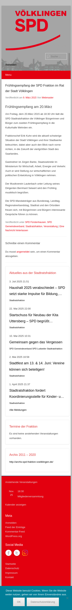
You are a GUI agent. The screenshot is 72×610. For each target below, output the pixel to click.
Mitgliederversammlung (30, 496)
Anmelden (11, 64)
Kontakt (9, 577)
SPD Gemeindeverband (20, 349)
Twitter (17, 553)
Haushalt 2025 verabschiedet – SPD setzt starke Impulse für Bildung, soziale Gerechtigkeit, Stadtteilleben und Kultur (37, 291)
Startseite (10, 563)
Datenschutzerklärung (43, 601)
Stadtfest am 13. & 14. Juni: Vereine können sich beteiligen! (37, 366)
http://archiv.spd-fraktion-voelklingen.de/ (31, 461)
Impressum (11, 572)
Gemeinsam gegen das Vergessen (35, 342)
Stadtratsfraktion (34, 226)
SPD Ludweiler (39, 349)
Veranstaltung (51, 226)
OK (19, 601)
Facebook (8, 553)
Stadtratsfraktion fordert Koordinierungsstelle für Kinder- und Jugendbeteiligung (37, 394)
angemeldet (23, 251)
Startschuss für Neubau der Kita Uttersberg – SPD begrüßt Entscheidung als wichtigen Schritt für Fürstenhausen (35, 318)
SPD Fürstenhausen (35, 222)
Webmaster (47, 97)
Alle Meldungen (18, 409)
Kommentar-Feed (15, 531)
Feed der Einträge (15, 527)
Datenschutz (12, 568)
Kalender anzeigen (15, 504)
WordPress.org (13, 536)
